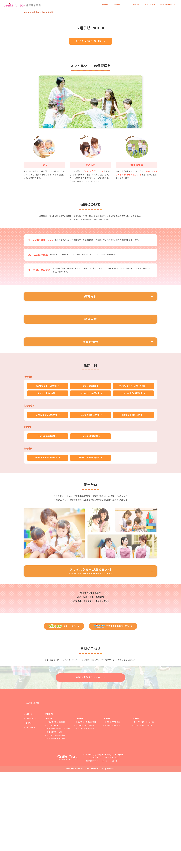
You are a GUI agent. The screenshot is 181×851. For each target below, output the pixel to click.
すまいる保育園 (52, 805)
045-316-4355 (97, 837)
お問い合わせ (150, 4)
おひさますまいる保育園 (56, 801)
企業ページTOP (167, 4)
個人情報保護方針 (32, 782)
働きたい (136, 4)
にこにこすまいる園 (54, 811)
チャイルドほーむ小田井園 (144, 801)
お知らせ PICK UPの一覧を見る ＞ (90, 107)
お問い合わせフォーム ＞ (90, 756)
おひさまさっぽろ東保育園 (86, 801)
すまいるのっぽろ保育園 (85, 805)
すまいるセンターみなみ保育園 (58, 808)
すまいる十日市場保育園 (56, 818)
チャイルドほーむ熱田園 (143, 805)
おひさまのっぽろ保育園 (85, 808)
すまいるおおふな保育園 (56, 815)
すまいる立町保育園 (112, 805)
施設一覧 (105, 4)
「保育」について (120, 4)
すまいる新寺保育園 (112, 801)
